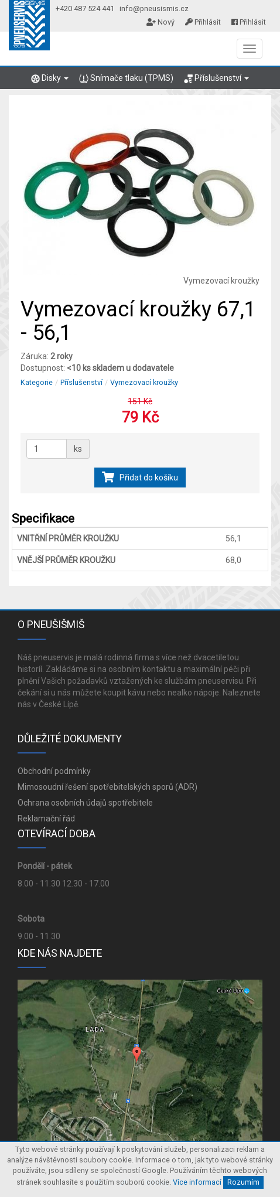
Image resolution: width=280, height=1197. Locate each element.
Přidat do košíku (140, 477)
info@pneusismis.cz (154, 8)
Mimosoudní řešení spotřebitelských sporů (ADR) (107, 787)
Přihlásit (203, 22)
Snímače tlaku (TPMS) (126, 78)
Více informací (197, 1182)
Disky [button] (50, 78)
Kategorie (37, 382)
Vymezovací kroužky (144, 382)
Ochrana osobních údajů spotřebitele (85, 802)
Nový (160, 22)
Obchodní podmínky (54, 771)
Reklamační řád (46, 818)
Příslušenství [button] (216, 78)
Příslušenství (81, 382)
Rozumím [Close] (243, 1182)
